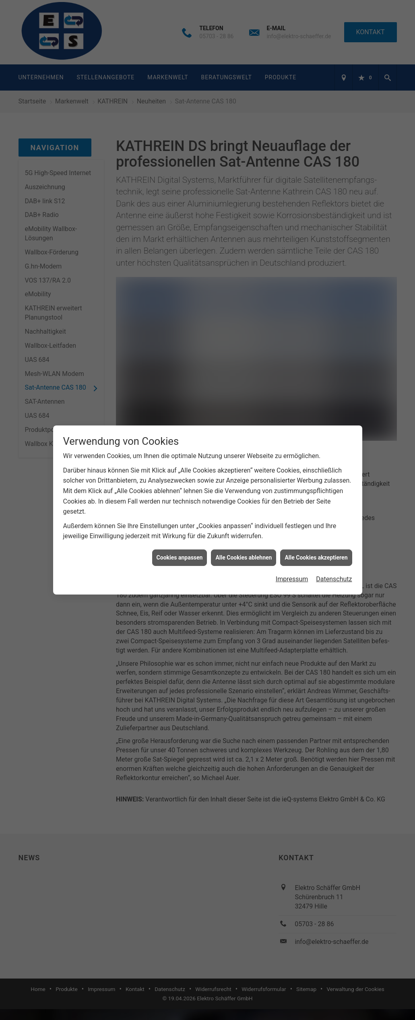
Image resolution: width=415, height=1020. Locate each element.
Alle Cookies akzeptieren (316, 486)
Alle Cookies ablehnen (243, 486)
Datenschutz (334, 508)
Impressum (292, 508)
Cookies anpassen (180, 486)
